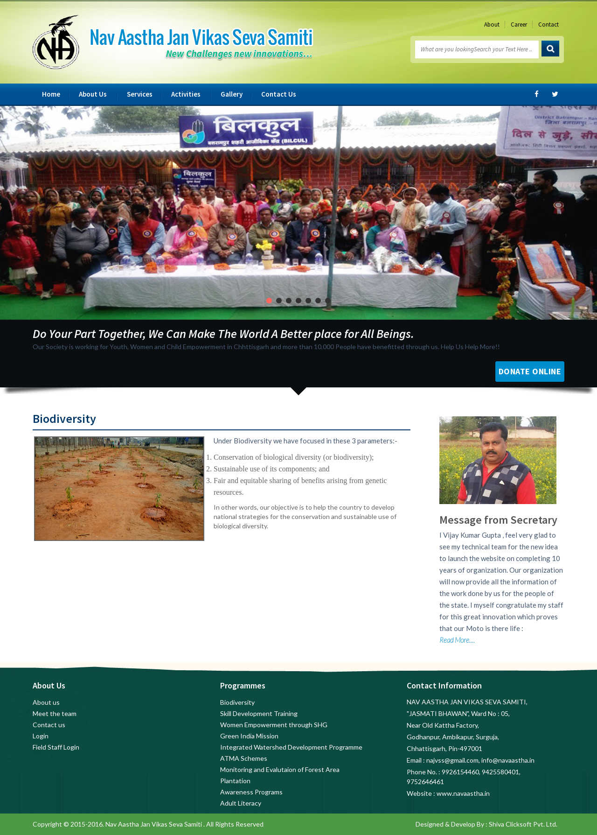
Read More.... (457, 640)
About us (46, 702)
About (492, 24)
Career (519, 24)
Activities (186, 94)
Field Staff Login (56, 747)
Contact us (49, 725)
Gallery (232, 94)
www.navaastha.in (463, 793)
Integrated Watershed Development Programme (291, 747)
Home (51, 94)
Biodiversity (237, 702)
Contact (548, 24)
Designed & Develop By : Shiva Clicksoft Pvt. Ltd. (486, 824)
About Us (93, 94)
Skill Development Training (259, 713)
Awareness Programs (251, 792)
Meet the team (54, 713)
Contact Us (278, 94)
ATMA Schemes (243, 758)
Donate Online (530, 371)
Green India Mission (249, 736)
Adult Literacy (240, 803)
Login (41, 736)
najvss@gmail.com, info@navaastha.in (480, 760)
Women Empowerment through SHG (273, 725)
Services (140, 94)
